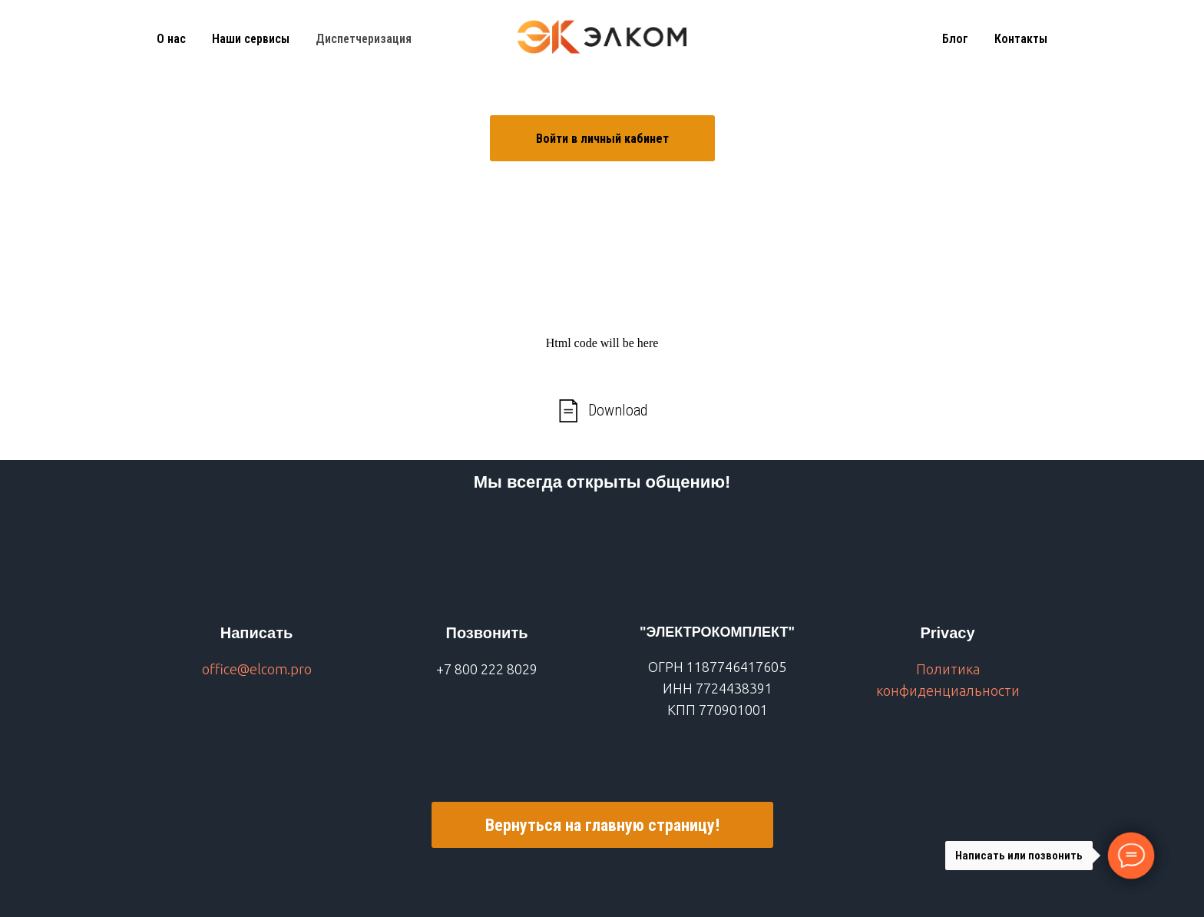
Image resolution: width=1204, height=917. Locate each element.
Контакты (1020, 38)
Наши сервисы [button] (250, 38)
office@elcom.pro (257, 669)
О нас (171, 38)
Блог (955, 38)
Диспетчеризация (364, 38)
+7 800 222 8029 (487, 669)
